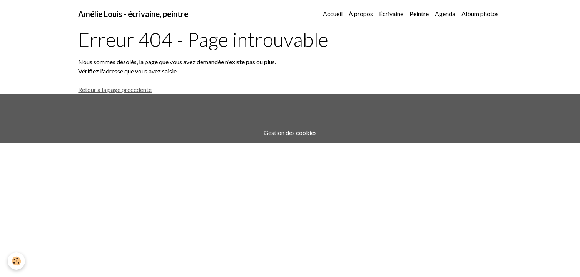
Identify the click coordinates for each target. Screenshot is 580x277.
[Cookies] (16, 261)
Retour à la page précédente (115, 89)
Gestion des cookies (290, 132)
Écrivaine (391, 13)
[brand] (133, 14)
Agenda (445, 13)
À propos (361, 13)
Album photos (480, 13)
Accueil (333, 13)
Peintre (419, 13)
